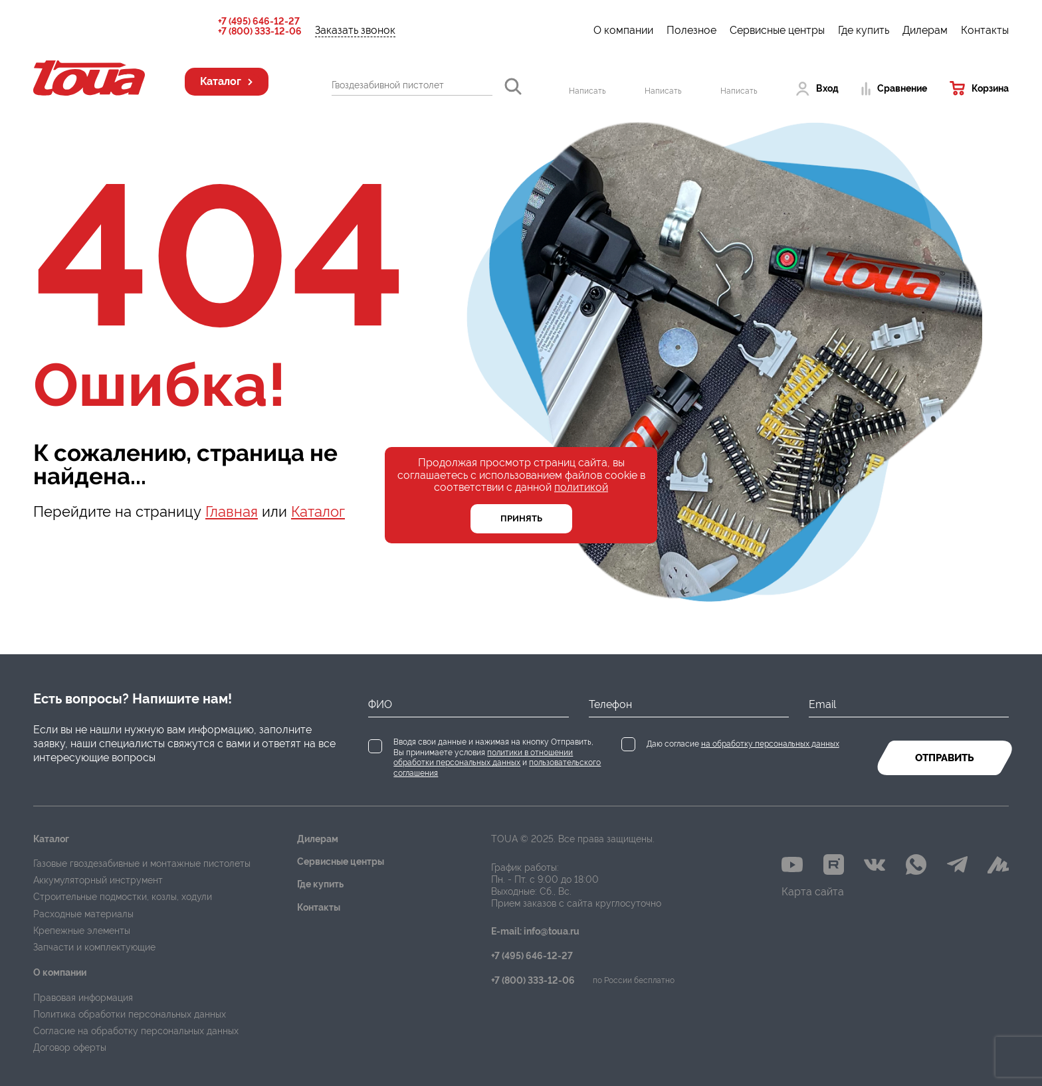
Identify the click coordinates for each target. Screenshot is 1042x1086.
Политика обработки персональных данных (129, 1014)
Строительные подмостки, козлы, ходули (122, 896)
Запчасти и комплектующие (94, 947)
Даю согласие (743, 744)
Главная (231, 511)
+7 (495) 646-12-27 (259, 22)
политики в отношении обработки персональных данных (483, 758)
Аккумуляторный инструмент (98, 880)
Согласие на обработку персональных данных (136, 1031)
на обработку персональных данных (770, 744)
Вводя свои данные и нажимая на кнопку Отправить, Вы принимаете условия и (497, 757)
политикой (581, 487)
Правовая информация (83, 997)
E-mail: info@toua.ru (535, 932)
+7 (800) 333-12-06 (260, 32)
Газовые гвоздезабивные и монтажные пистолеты (142, 863)
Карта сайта (813, 891)
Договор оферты (69, 1047)
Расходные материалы (83, 914)
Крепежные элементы (81, 930)
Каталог (318, 511)
